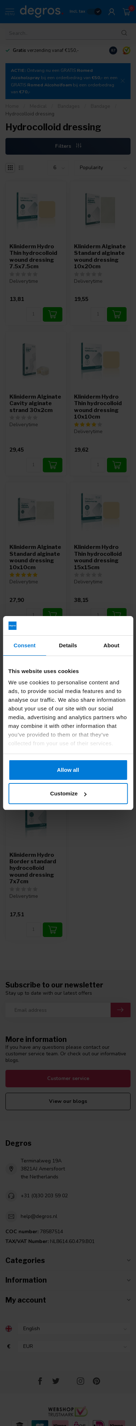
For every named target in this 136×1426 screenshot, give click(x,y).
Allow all (68, 770)
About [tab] (111, 645)
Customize (68, 793)
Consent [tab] (24, 645)
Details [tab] (68, 645)
